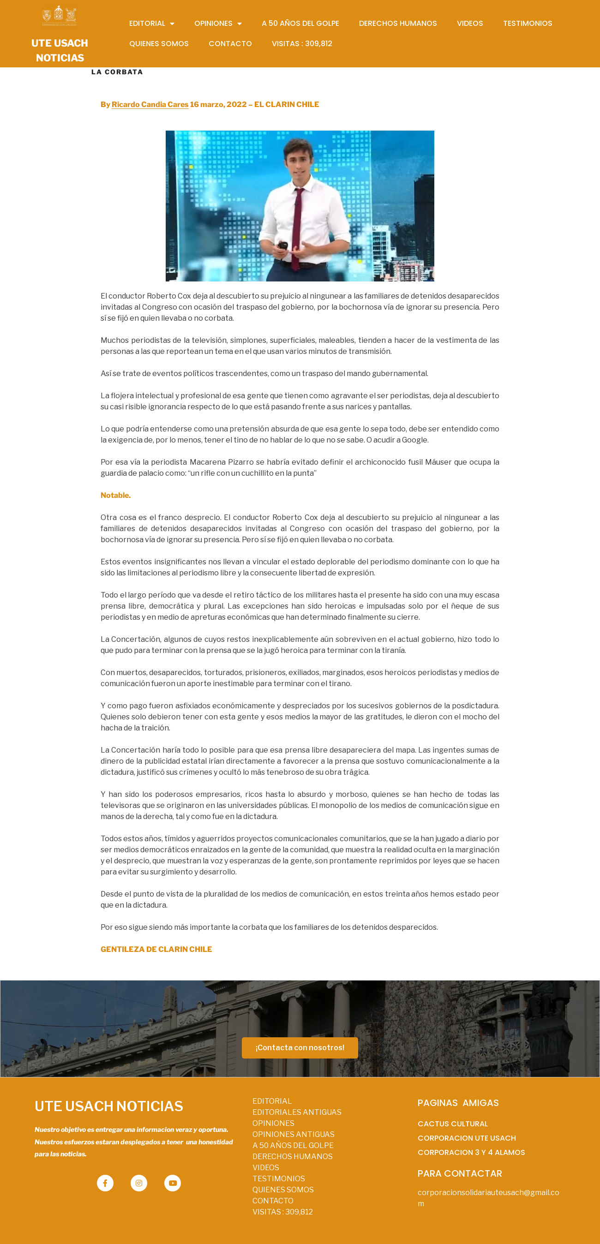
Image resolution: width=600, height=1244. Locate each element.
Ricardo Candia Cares (150, 104)
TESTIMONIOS (278, 1178)
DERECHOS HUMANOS (292, 1156)
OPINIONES (273, 1123)
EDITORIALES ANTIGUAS (297, 1112)
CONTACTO (273, 1200)
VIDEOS (265, 1167)
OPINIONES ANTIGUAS (293, 1134)
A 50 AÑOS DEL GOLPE (293, 1145)
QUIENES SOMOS (283, 1189)
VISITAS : (282, 1212)
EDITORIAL (272, 1101)
